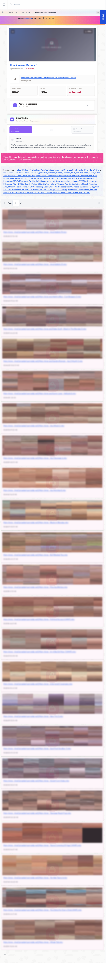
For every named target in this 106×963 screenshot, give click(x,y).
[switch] (98, 12)
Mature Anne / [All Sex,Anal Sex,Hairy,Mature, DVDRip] (63, 181)
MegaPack (26, 12)
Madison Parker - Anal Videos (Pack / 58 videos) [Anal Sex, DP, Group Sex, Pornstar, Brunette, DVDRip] (57, 170)
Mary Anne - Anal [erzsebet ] (23, 65)
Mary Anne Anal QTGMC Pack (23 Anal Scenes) (23, 178)
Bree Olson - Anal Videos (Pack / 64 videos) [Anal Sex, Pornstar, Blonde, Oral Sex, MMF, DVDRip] (43, 172)
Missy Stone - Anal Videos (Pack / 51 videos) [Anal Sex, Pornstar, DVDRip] (66, 175)
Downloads (12, 12)
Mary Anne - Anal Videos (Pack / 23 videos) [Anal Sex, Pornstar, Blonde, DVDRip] (48, 77)
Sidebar (103, 17)
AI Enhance (28, 18)
